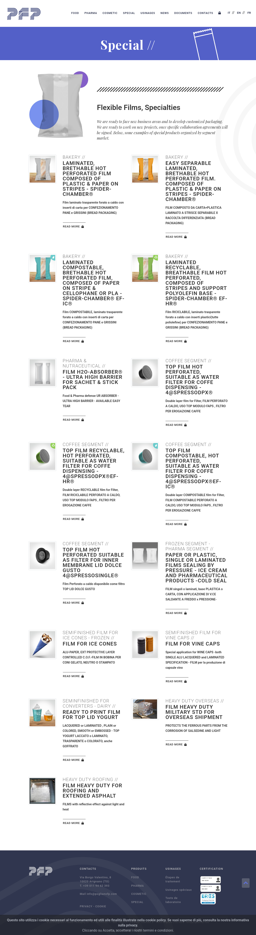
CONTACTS (205, 13)
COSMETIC (110, 13)
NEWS (164, 13)
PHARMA (90, 13)
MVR (139, 930)
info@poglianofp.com (102, 893)
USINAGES (148, 13)
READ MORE (74, 227)
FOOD (75, 13)
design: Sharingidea (124, 930)
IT (229, 12)
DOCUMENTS (183, 13)
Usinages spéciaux (179, 889)
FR (249, 12)
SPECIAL (129, 13)
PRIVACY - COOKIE (93, 906)
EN (239, 12)
